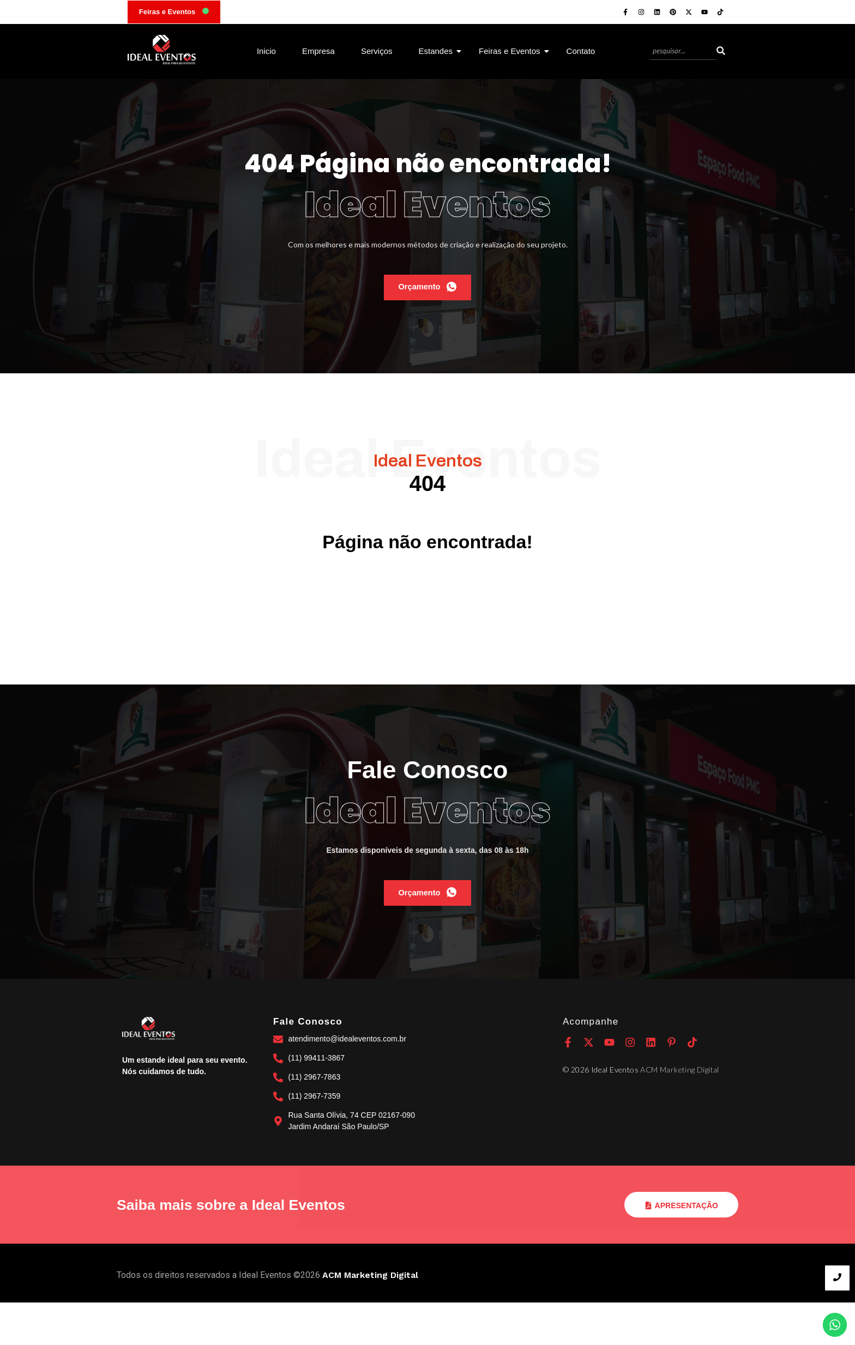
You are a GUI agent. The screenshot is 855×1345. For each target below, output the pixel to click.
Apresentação (681, 1248)
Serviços (377, 51)
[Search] (683, 51)
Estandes (440, 51)
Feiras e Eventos (514, 51)
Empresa (318, 51)
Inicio (266, 51)
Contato (581, 51)
